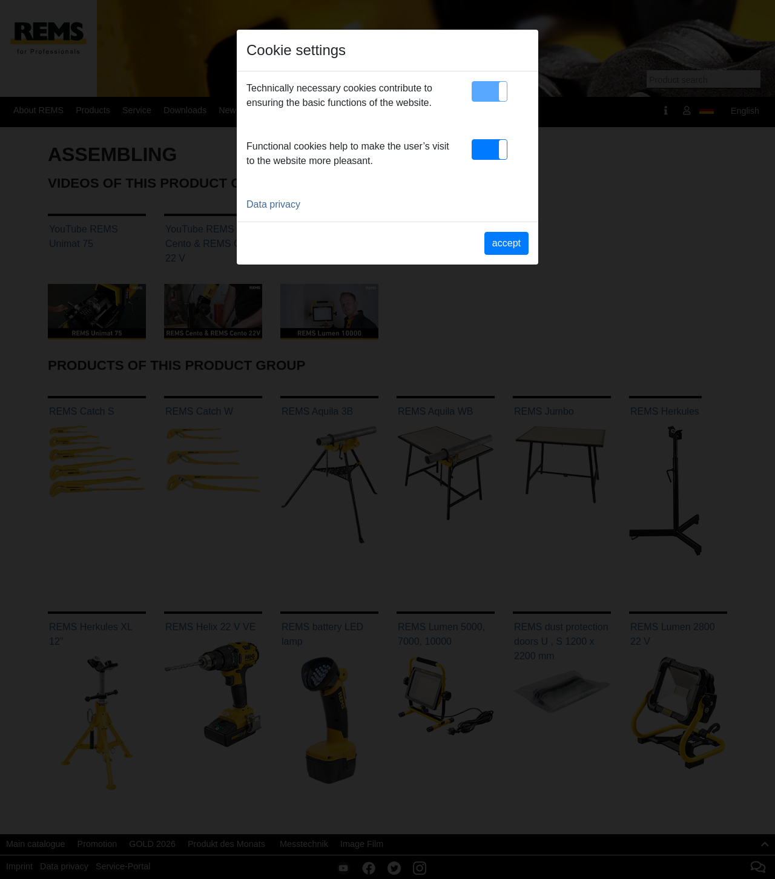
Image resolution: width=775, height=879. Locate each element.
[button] (489, 91)
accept (506, 243)
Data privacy (273, 204)
